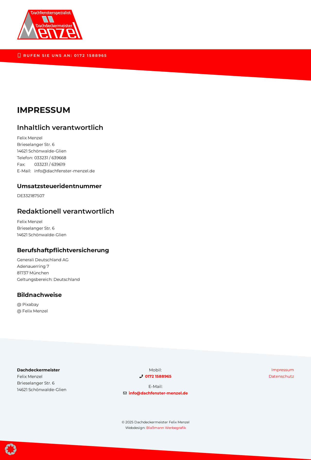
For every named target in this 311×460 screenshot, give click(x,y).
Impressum (282, 370)
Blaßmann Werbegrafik (166, 428)
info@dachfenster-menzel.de (158, 393)
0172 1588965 (90, 55)
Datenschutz (281, 376)
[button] (10, 449)
